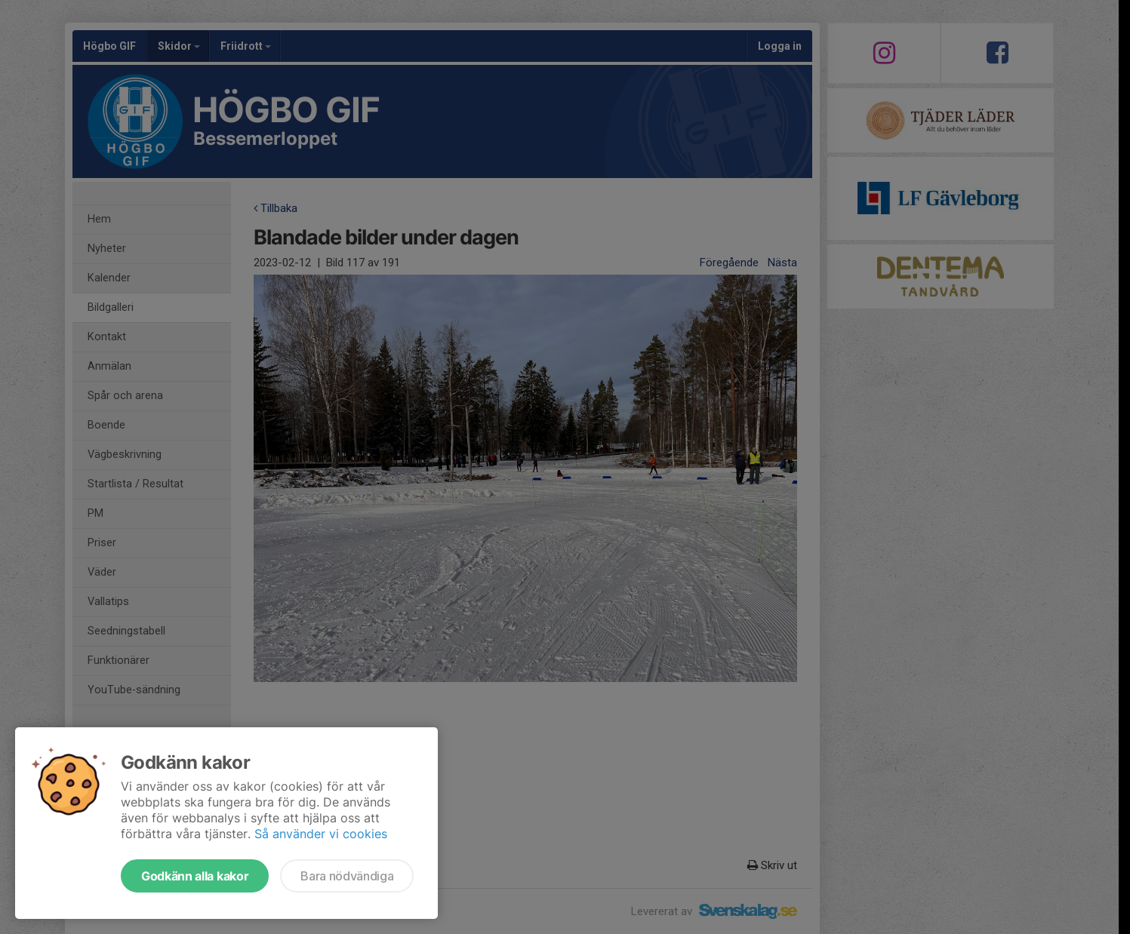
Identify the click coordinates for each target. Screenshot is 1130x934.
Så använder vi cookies (320, 833)
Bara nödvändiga (346, 875)
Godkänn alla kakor (194, 875)
